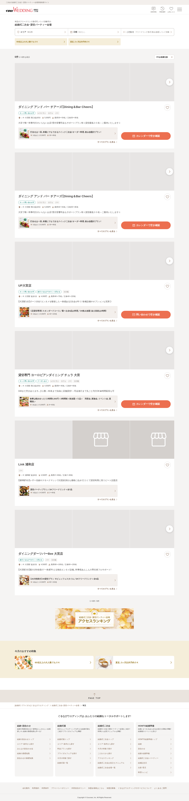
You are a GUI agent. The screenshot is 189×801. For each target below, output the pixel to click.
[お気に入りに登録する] (167, 107)
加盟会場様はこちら (96, 788)
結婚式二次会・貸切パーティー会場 (65, 705)
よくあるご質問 (160, 788)
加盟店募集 (111, 788)
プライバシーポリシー (60, 788)
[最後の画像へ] (169, 82)
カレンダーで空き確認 (146, 136)
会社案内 (26, 788)
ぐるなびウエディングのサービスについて (135, 788)
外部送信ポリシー (78, 788)
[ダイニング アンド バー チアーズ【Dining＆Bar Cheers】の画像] (94, 82)
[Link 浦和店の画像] (94, 440)
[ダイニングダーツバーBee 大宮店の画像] (94, 529)
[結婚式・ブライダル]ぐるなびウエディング (32, 705)
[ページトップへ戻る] (94, 696)
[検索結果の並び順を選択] (164, 57)
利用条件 (45, 788)
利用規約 (35, 788)
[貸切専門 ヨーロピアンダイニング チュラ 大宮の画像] (94, 350)
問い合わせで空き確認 (146, 314)
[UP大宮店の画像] (94, 261)
